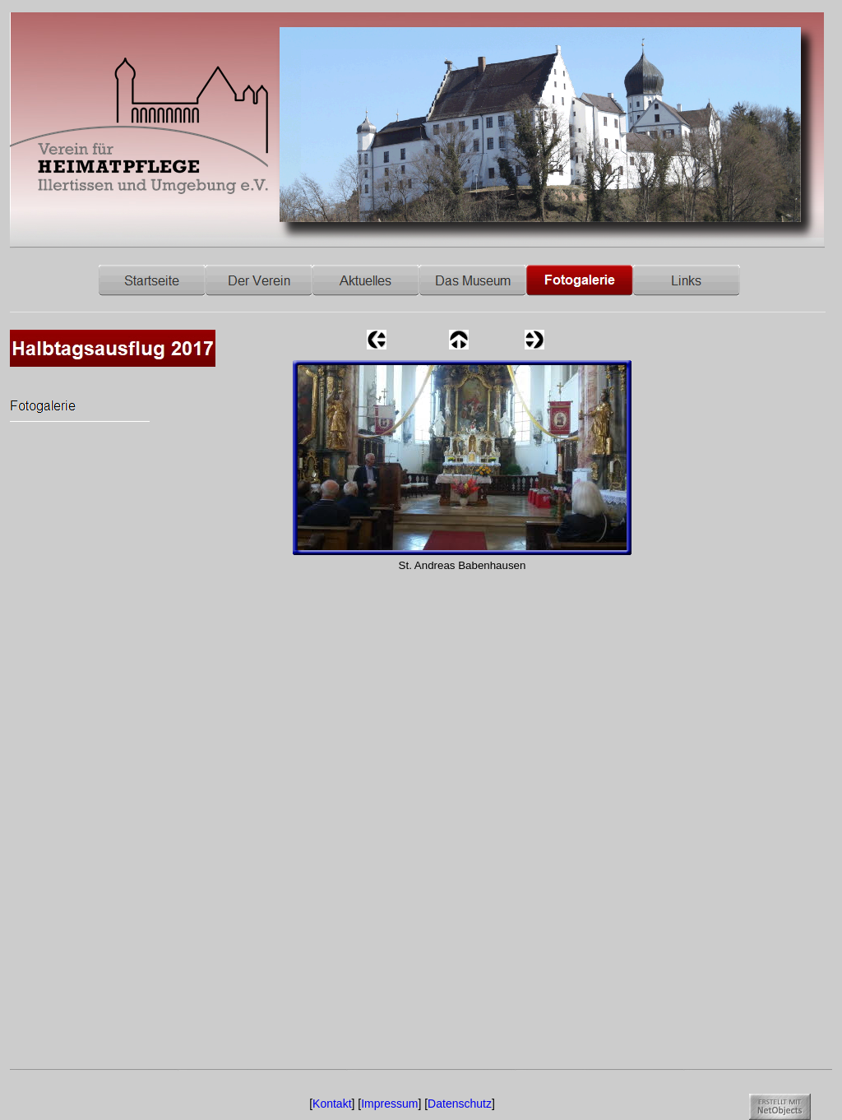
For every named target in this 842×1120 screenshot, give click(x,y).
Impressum (389, 1103)
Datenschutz (460, 1103)
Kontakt (331, 1103)
